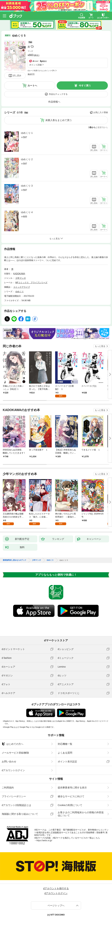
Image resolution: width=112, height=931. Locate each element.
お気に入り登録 (100, 112)
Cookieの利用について (70, 805)
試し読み (17, 75)
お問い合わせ (9, 761)
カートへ (32, 85)
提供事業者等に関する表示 (72, 787)
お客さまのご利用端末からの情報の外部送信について (81, 814)
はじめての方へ (12, 744)
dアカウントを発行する (56, 888)
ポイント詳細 (35, 65)
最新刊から (102, 127)
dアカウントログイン (13, 770)
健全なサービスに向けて (71, 796)
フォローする (32, 46)
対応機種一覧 (65, 744)
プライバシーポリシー (14, 796)
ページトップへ (56, 905)
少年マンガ (20, 278)
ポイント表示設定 (67, 761)
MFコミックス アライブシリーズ (31, 282)
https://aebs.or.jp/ (44, 840)
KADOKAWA (19, 273)
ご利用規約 (8, 787)
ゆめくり (19, 291)
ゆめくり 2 (27, 159)
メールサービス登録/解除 (15, 752)
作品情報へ (54, 101)
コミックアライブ (21, 287)
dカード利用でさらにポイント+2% (41, 71)
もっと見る (100, 346)
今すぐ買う (85, 85)
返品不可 (31, 74)
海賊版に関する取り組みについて (20, 814)
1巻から (92, 127)
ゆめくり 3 (27, 185)
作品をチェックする (58, 94)
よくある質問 (65, 752)
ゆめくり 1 (27, 133)
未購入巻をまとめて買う (58, 120)
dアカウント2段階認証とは (16, 805)
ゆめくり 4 (27, 212)
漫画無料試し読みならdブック (14, 560)
